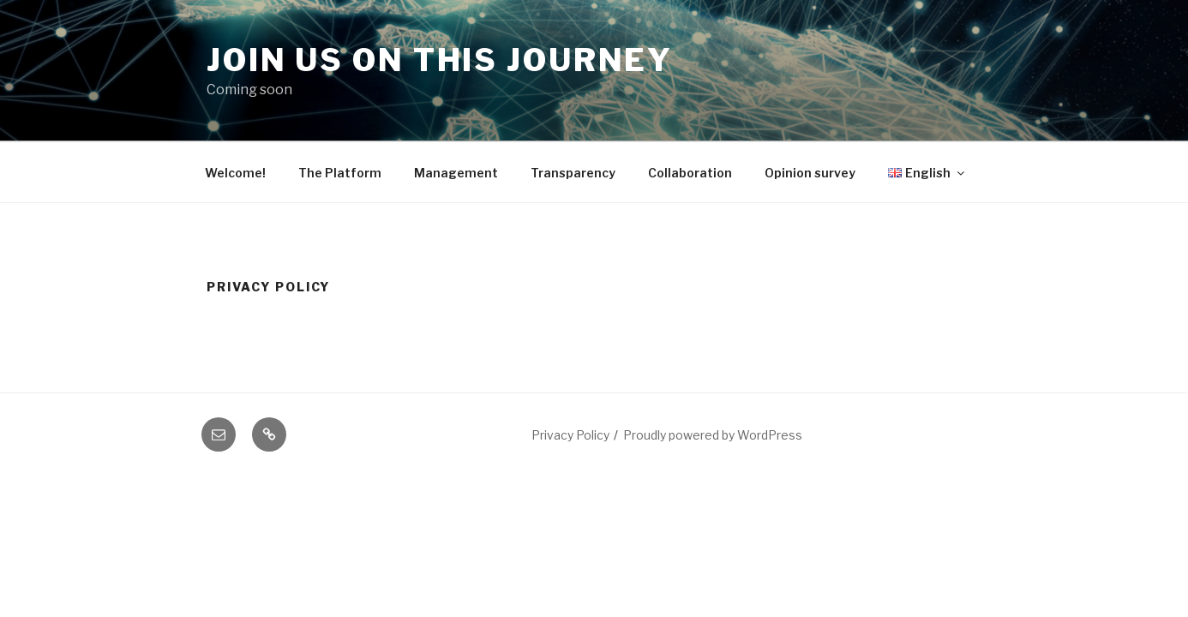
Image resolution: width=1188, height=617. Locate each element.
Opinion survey (810, 172)
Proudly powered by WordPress (712, 435)
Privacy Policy (570, 435)
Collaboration (690, 172)
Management (456, 172)
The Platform (339, 172)
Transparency (573, 172)
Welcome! (235, 172)
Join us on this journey (440, 60)
